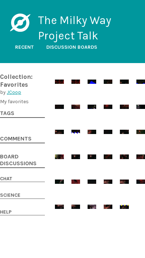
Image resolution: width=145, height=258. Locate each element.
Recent (24, 47)
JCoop (14, 92)
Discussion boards (71, 47)
